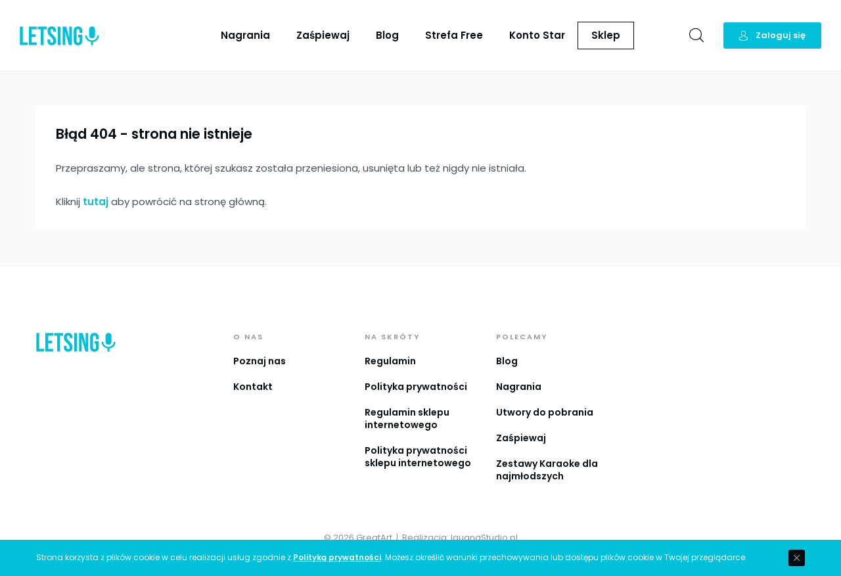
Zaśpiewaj (323, 35)
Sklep (605, 35)
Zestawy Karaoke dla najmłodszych (547, 470)
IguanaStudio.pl (484, 537)
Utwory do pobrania (544, 412)
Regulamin (390, 361)
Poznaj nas (259, 361)
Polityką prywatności (337, 557)
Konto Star (537, 35)
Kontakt (253, 386)
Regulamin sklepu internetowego (407, 418)
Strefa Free (454, 35)
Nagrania (245, 35)
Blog (387, 35)
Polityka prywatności (416, 386)
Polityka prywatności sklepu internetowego (418, 456)
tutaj (95, 201)
